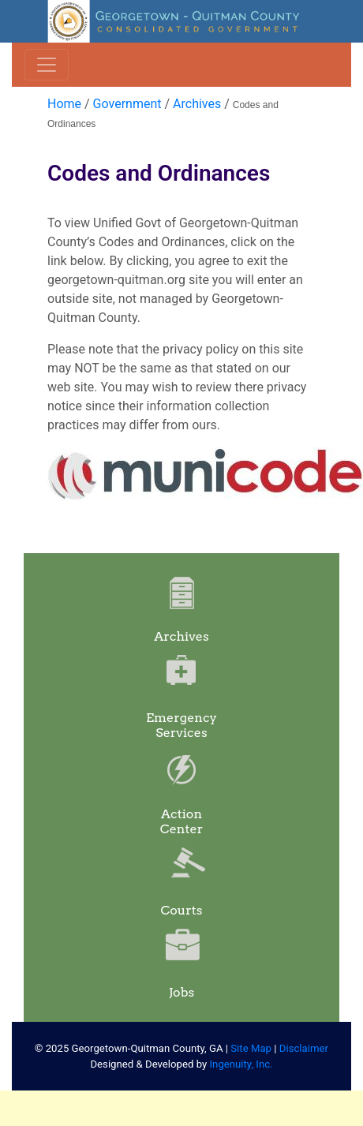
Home (64, 103)
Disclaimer (303, 1048)
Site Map (250, 1048)
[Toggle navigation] (46, 64)
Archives (197, 103)
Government (127, 103)
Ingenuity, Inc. (241, 1064)
